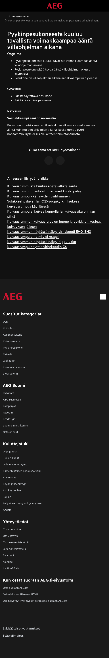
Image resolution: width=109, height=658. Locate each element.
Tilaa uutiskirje (12, 529)
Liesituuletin (10, 373)
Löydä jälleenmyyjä (14, 483)
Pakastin (8, 354)
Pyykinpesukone (13, 347)
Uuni (5, 321)
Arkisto (7, 509)
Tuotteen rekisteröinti (16, 542)
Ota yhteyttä (10, 535)
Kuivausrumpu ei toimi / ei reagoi (33, 236)
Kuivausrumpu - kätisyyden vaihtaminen (38, 196)
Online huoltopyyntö (15, 464)
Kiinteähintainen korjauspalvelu (22, 470)
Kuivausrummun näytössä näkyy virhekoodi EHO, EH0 (49, 231)
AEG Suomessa (12, 399)
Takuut (7, 496)
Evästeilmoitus (13, 636)
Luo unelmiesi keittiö (15, 425)
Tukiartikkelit (11, 457)
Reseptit (8, 412)
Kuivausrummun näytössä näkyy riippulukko (41, 241)
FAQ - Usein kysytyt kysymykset (22, 503)
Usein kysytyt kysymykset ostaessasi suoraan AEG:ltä (35, 600)
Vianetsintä (9, 477)
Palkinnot (8, 393)
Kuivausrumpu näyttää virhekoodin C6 (37, 246)
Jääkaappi (9, 360)
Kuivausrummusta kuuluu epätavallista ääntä (42, 186)
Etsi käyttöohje (12, 490)
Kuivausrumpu (11, 341)
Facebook (8, 555)
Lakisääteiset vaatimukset (21, 628)
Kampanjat (9, 406)
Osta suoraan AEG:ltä (15, 587)
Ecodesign (9, 419)
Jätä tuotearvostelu (14, 548)
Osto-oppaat (10, 431)
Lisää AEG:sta (11, 568)
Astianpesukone (12, 334)
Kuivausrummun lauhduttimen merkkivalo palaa (44, 191)
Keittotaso (9, 328)
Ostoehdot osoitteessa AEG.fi (20, 594)
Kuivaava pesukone (14, 367)
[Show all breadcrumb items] (5, 15)
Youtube (8, 561)
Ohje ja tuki (10, 451)
